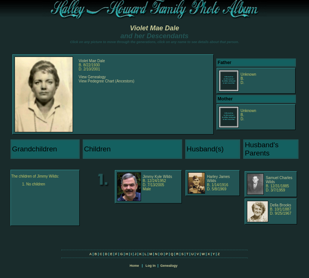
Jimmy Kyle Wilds (157, 177)
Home (134, 266)
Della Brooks (280, 205)
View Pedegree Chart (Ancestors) (106, 81)
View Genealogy (92, 77)
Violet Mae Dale (154, 28)
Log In (151, 266)
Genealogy (169, 266)
